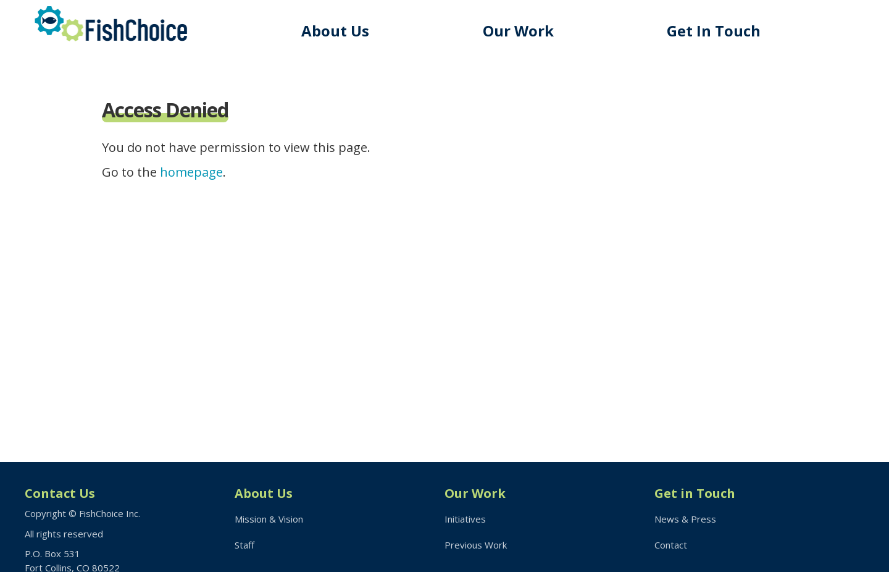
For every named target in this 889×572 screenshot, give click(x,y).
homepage (191, 172)
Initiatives (465, 519)
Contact (670, 545)
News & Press (685, 519)
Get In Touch (714, 30)
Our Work (518, 30)
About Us (335, 30)
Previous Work (475, 545)
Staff (244, 545)
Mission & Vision (269, 519)
